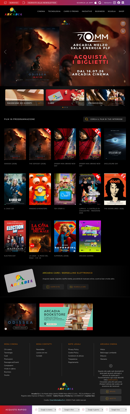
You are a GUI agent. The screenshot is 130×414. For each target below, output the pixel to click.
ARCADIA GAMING (86, 256)
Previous (5, 52)
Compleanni (8, 365)
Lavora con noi (41, 352)
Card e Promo (71, 11)
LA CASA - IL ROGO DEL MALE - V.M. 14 (38, 257)
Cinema (41, 11)
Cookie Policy (73, 352)
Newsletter (40, 349)
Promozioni (8, 359)
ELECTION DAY (10, 256)
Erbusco (103, 356)
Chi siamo (8, 349)
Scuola (112, 11)
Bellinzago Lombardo (108, 352)
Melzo (102, 349)
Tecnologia (54, 11)
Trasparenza (72, 359)
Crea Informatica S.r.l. (58, 400)
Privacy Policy (73, 349)
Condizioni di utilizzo (76, 356)
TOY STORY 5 (59, 209)
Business (100, 11)
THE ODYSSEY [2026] (37, 164)
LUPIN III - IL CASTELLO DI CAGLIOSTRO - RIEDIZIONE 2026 (89, 211)
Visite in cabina (9, 369)
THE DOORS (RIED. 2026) (114, 209)
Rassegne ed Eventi (11, 362)
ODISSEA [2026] (10, 164)
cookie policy (113, 380)
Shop (121, 11)
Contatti (39, 356)
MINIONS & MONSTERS (38, 209)
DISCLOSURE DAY (111, 164)
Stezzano (103, 359)
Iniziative (87, 11)
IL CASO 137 (9, 209)
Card (6, 356)
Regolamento (73, 362)
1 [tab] (63, 107)
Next (125, 52)
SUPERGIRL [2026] (61, 256)
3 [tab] (67, 107)
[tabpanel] (24, 97)
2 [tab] (65, 107)
